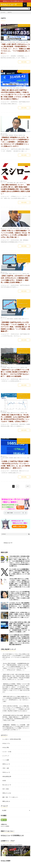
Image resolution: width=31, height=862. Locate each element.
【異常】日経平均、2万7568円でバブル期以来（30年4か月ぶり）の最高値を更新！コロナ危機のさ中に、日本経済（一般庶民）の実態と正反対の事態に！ (15, 279)
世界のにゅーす (6, 764)
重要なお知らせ (6, 801)
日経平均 (18, 42)
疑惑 (28, 228)
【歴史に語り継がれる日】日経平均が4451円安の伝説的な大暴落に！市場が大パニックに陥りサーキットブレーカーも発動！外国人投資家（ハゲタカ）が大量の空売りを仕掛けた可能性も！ (15, 94)
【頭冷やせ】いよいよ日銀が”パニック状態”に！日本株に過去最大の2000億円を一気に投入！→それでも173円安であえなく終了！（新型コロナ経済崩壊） (15, 373)
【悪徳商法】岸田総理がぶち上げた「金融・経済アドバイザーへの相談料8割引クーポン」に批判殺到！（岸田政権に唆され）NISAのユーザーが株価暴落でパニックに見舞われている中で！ (15, 142)
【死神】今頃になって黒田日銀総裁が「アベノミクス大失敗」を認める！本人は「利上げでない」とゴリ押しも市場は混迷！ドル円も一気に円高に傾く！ (15, 234)
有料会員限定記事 (6, 776)
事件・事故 (16, 182)
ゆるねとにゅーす (8, 542)
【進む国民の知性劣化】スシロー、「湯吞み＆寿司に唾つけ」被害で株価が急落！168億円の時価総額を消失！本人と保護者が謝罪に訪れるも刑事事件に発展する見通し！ (15, 189)
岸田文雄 (16, 135)
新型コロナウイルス (17, 273)
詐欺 (24, 135)
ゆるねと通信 (5, 747)
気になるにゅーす (24, 261)
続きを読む (24, 61)
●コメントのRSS (5, 826)
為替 (22, 42)
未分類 (4, 780)
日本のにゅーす (25, 25)
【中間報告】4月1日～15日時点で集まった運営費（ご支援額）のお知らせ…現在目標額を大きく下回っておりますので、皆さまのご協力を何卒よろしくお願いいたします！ (19, 615)
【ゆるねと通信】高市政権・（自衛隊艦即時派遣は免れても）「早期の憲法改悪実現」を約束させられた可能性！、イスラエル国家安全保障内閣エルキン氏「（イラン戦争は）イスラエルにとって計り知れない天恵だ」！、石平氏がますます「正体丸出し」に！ (15, 667)
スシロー (4, 182)
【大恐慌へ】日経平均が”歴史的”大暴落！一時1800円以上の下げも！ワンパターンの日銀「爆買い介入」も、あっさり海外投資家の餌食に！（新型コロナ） (15, 465)
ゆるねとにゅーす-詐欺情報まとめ (12, 835)
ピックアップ (23, 255)
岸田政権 (11, 135)
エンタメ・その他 (6, 751)
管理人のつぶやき (6, 793)
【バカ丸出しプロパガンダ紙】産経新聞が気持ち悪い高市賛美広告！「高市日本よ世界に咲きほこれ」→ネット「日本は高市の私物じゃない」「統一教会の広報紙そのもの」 (19, 606)
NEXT (28, 486)
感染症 (10, 273)
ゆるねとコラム (6, 743)
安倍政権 (4, 367)
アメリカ (4, 318)
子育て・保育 (5, 768)
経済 (24, 42)
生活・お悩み (5, 789)
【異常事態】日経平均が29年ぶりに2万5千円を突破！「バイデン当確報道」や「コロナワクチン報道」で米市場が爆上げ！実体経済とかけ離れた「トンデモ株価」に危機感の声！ (15, 327)
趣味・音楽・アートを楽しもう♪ (10, 797)
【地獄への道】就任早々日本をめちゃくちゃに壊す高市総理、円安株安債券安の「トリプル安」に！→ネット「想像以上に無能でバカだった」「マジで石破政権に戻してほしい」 (15, 48)
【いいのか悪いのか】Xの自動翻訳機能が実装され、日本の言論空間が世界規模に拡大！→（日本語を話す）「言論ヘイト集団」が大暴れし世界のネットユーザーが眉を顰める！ (19, 572)
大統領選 (16, 318)
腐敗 (27, 42)
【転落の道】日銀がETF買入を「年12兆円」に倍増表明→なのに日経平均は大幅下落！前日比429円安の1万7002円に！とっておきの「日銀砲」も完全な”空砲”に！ (15, 418)
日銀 (26, 367)
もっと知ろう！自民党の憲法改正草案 (11, 739)
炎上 (25, 182)
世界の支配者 (12, 42)
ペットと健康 (5, 760)
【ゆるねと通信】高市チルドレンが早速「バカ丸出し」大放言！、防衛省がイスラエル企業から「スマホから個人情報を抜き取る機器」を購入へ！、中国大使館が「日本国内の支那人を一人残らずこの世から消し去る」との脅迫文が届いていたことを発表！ (19, 583)
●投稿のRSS (4, 824)
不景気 (10, 87)
